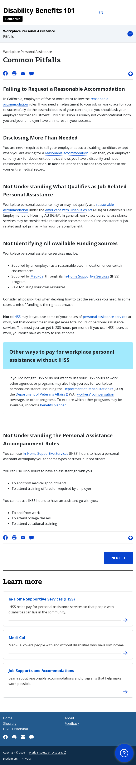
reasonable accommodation (66, 153)
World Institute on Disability (46, 752)
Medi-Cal (37, 276)
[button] (68, 34)
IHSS (17, 316)
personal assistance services (105, 316)
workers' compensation (95, 394)
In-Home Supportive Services (86, 276)
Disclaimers (10, 758)
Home (7, 718)
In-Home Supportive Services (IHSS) (42, 599)
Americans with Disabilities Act (68, 210)
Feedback (72, 723)
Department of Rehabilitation (86, 389)
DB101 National (15, 729)
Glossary (9, 723)
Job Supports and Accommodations (41, 670)
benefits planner (53, 405)
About (69, 718)
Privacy (26, 758)
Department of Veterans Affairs (40, 394)
